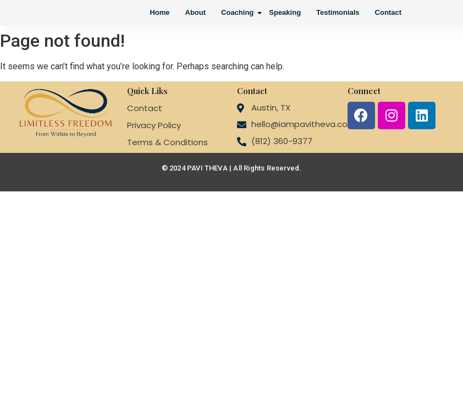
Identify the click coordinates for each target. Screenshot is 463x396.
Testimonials (338, 12)
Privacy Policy (154, 125)
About (195, 12)
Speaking (285, 12)
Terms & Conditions (167, 142)
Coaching (238, 12)
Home (159, 12)
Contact (388, 12)
